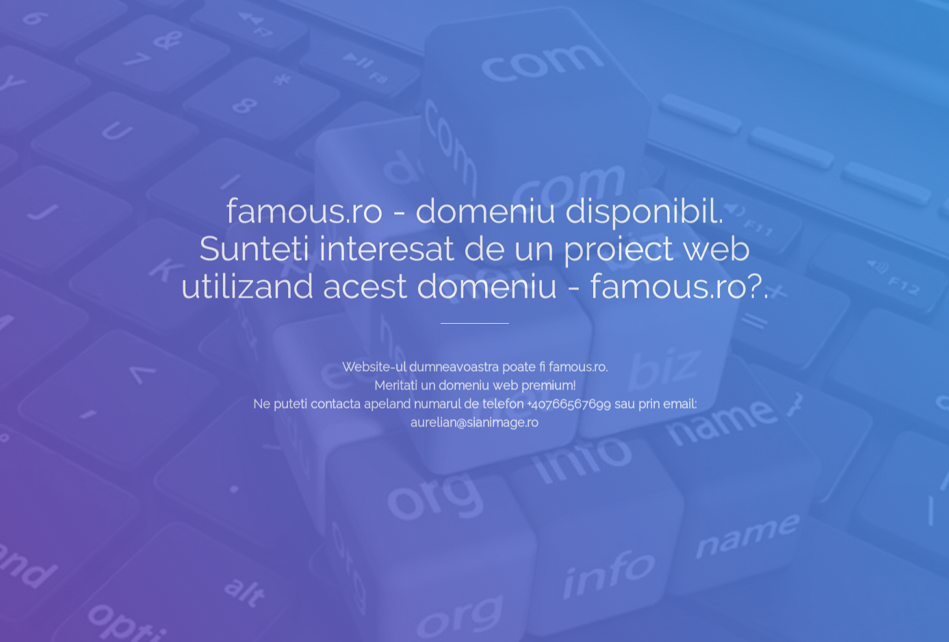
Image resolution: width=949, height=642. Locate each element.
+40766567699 (569, 410)
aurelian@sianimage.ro (474, 429)
